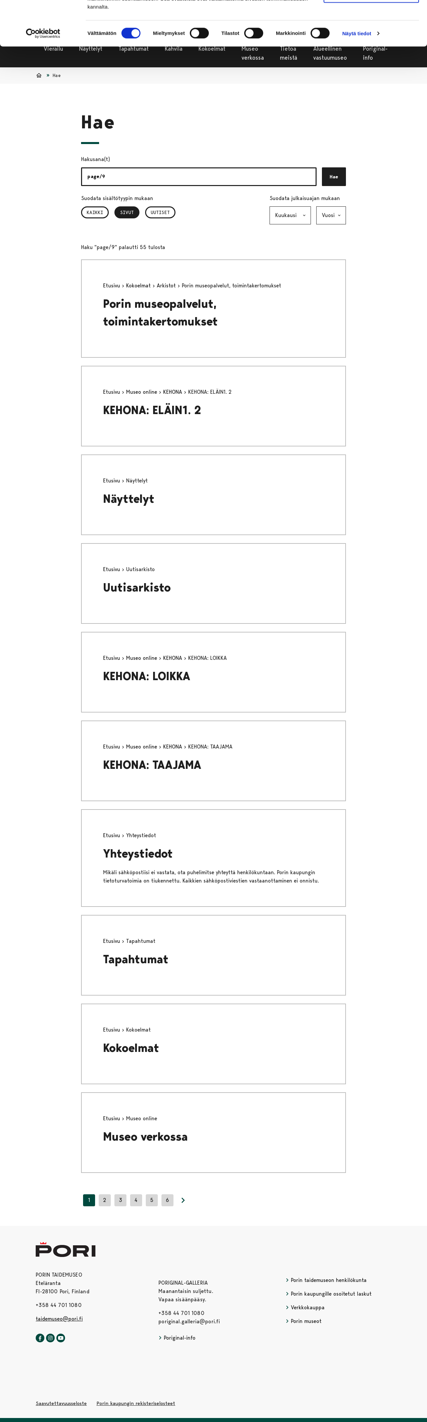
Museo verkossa (145, 1137)
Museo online (142, 392)
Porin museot (304, 1321)
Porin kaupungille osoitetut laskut (329, 1294)
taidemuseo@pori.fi (59, 1319)
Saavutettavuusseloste (61, 1403)
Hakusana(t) (95, 159)
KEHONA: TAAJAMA (152, 765)
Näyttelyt (128, 499)
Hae (334, 177)
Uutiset (160, 212)
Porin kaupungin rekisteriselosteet (135, 1403)
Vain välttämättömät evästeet (371, 36)
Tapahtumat (135, 959)
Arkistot (167, 285)
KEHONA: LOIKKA (146, 676)
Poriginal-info (176, 1338)
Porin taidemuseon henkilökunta (326, 1280)
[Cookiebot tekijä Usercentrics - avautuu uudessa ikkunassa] (43, 75)
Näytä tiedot (356, 75)
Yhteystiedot (138, 854)
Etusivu (112, 285)
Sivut (129, 212)
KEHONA (173, 392)
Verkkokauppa (305, 1307)
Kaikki (95, 212)
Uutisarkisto (137, 587)
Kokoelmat (139, 285)
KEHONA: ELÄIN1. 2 (152, 410)
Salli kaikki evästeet (371, 16)
